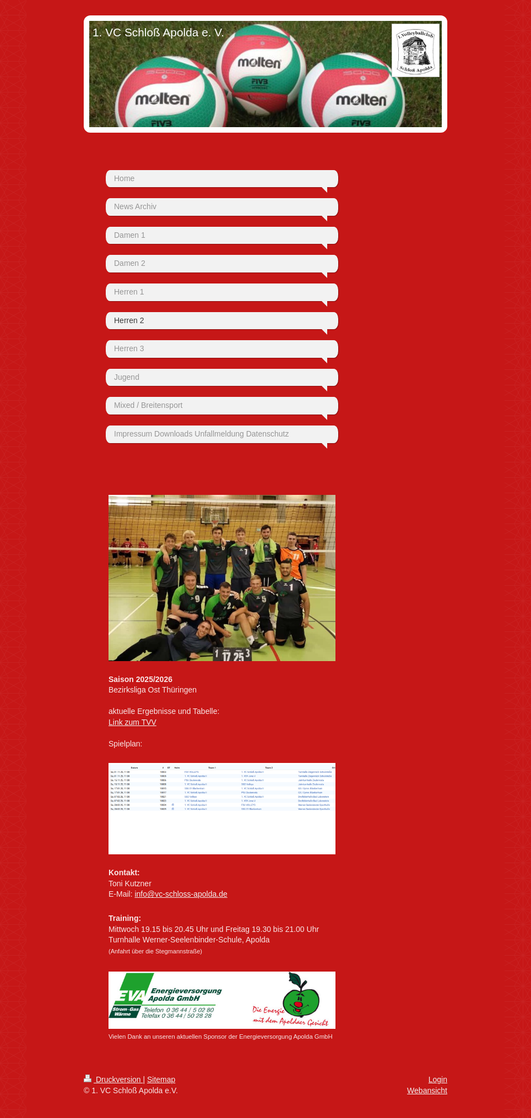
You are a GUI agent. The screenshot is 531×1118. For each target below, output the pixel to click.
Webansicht (427, 1090)
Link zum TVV (132, 722)
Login (438, 1079)
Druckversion (113, 1079)
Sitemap (161, 1079)
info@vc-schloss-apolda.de (180, 894)
